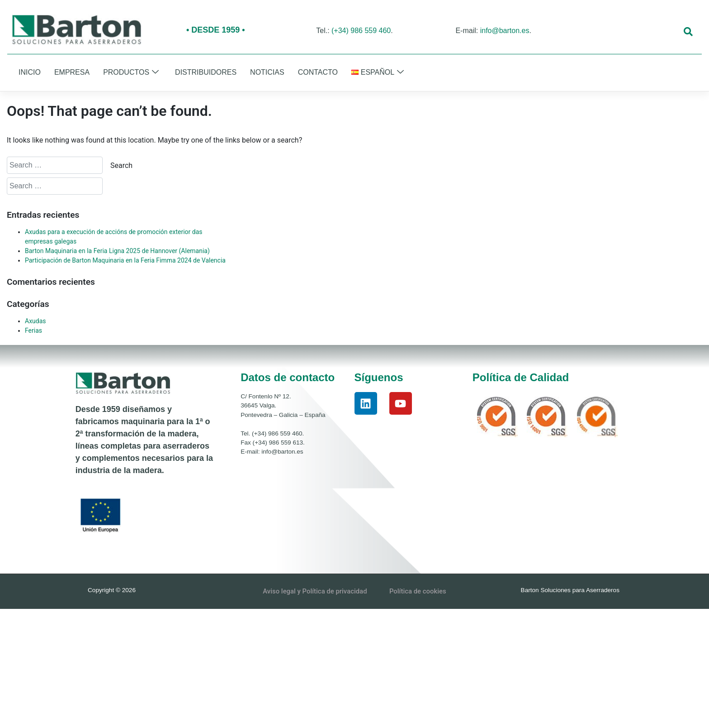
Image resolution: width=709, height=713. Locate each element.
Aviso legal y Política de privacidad (314, 591)
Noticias (267, 72)
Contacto (318, 72)
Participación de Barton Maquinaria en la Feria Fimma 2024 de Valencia (125, 260)
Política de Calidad (521, 377)
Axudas (35, 321)
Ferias (33, 330)
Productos (131, 72)
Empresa (72, 72)
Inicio (30, 72)
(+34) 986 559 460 (361, 30)
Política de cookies (418, 591)
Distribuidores (205, 72)
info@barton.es (504, 30)
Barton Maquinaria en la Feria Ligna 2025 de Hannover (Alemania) (117, 250)
